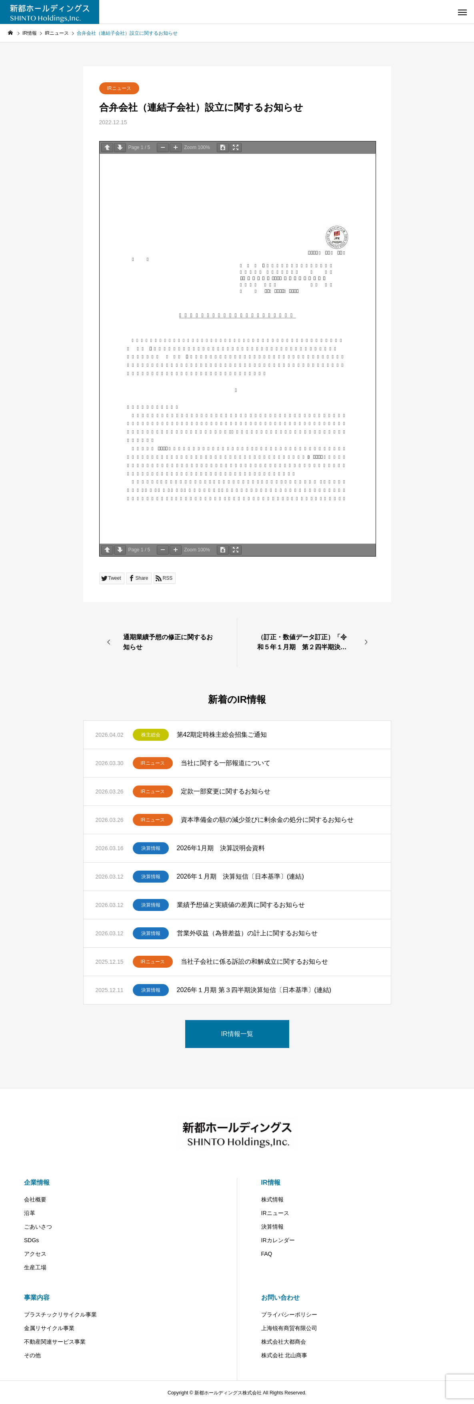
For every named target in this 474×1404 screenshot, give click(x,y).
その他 (32, 1355)
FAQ (266, 1254)
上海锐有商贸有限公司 (289, 1328)
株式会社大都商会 (283, 1341)
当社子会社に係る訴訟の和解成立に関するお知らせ (254, 961)
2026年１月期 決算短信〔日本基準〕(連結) (240, 876)
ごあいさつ (38, 1226)
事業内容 (37, 1297)
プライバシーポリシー (289, 1314)
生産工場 (35, 1267)
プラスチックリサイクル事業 (60, 1314)
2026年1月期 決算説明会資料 (221, 848)
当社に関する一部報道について (225, 763)
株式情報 (272, 1199)
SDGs (31, 1240)
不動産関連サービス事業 (55, 1341)
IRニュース (119, 88)
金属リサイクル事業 (49, 1328)
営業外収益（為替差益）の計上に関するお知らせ (247, 933)
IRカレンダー (278, 1240)
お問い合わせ (280, 1297)
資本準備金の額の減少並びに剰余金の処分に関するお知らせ (267, 819)
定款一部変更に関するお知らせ (225, 791)
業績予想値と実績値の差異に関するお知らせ (241, 904)
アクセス (35, 1254)
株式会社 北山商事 (284, 1355)
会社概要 (35, 1199)
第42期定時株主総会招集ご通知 (222, 734)
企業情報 (37, 1182)
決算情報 (150, 848)
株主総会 (150, 735)
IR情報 (270, 1182)
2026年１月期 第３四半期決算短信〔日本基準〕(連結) (254, 989)
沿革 (29, 1213)
